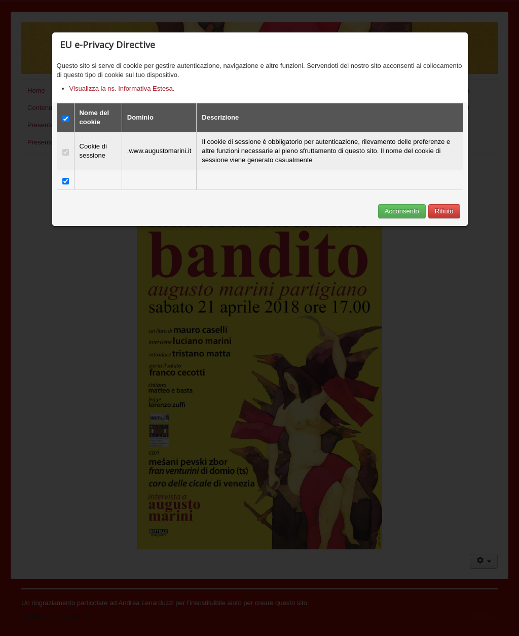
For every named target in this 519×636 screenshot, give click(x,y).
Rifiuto (444, 211)
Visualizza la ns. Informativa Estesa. (122, 88)
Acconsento (402, 211)
